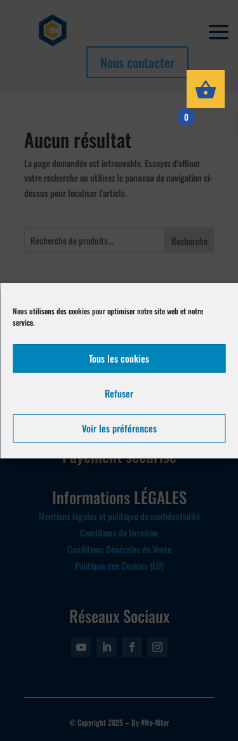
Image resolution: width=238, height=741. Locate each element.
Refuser (119, 393)
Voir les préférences (119, 428)
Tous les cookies (119, 358)
